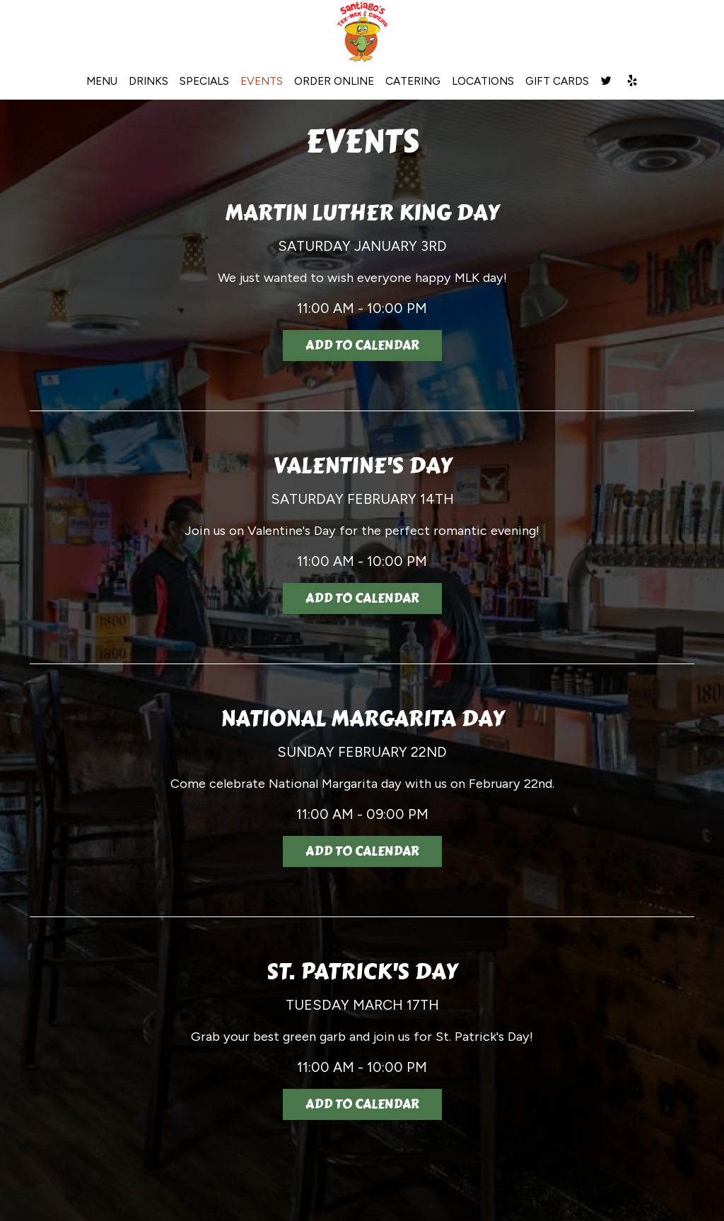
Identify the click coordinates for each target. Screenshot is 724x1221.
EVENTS (261, 81)
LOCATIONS (483, 81)
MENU (101, 81)
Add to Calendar (362, 345)
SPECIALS (204, 81)
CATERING (412, 81)
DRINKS (148, 81)
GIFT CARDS (557, 81)
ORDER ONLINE (334, 81)
